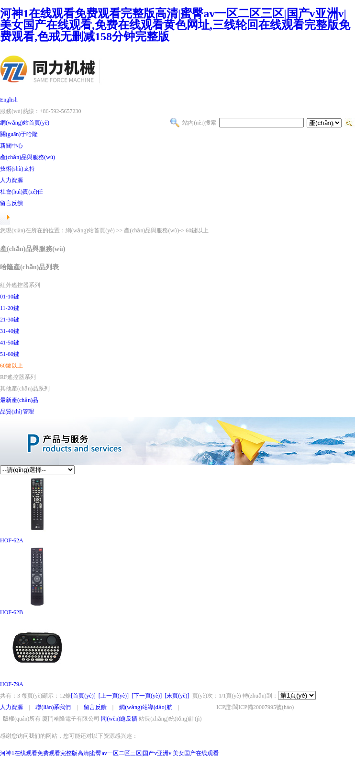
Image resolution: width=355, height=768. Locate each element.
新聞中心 (11, 145)
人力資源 (11, 180)
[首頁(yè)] (83, 695)
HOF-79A (11, 684)
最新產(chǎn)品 (19, 400)
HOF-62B (11, 612)
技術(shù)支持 (17, 168)
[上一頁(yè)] (114, 695)
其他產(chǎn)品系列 (25, 388)
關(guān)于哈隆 (19, 134)
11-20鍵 (9, 308)
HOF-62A (11, 540)
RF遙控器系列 (18, 377)
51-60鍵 (9, 354)
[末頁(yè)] (177, 695)
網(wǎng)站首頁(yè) (24, 122)
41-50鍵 (9, 342)
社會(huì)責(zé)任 (21, 191)
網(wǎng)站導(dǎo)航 (145, 707)
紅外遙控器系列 (20, 285)
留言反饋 (11, 203)
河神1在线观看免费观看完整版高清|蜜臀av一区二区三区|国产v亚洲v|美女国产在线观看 (109, 753)
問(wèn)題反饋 (119, 718)
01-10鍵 (9, 296)
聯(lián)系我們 (53, 707)
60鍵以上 (11, 365)
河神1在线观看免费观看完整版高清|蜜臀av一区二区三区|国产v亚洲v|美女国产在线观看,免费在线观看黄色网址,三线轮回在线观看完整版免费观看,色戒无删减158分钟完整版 (175, 25)
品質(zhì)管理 (17, 411)
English (9, 99)
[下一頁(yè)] (147, 695)
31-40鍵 (9, 331)
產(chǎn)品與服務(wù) (27, 157)
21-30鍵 (9, 319)
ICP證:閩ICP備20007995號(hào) (255, 707)
